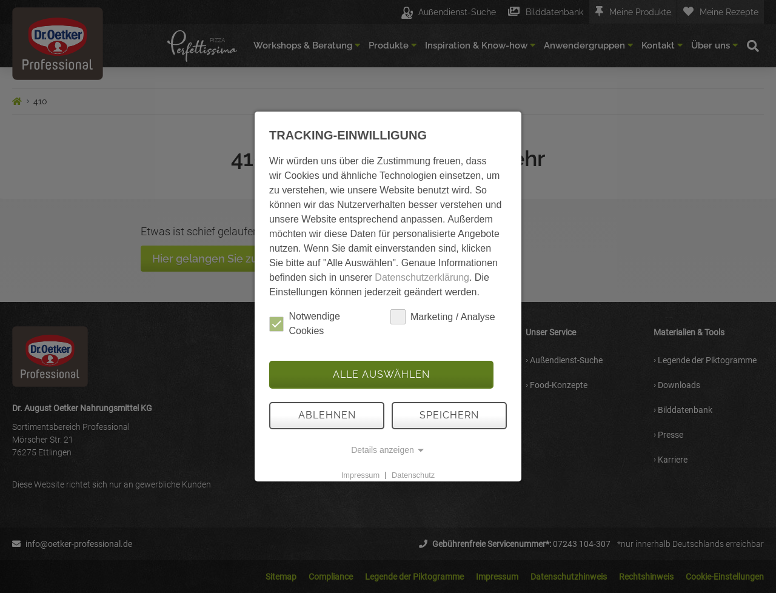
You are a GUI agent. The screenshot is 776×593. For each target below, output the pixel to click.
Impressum (360, 474)
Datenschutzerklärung (422, 277)
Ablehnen (327, 415)
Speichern (449, 415)
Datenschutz (413, 474)
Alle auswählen (381, 374)
